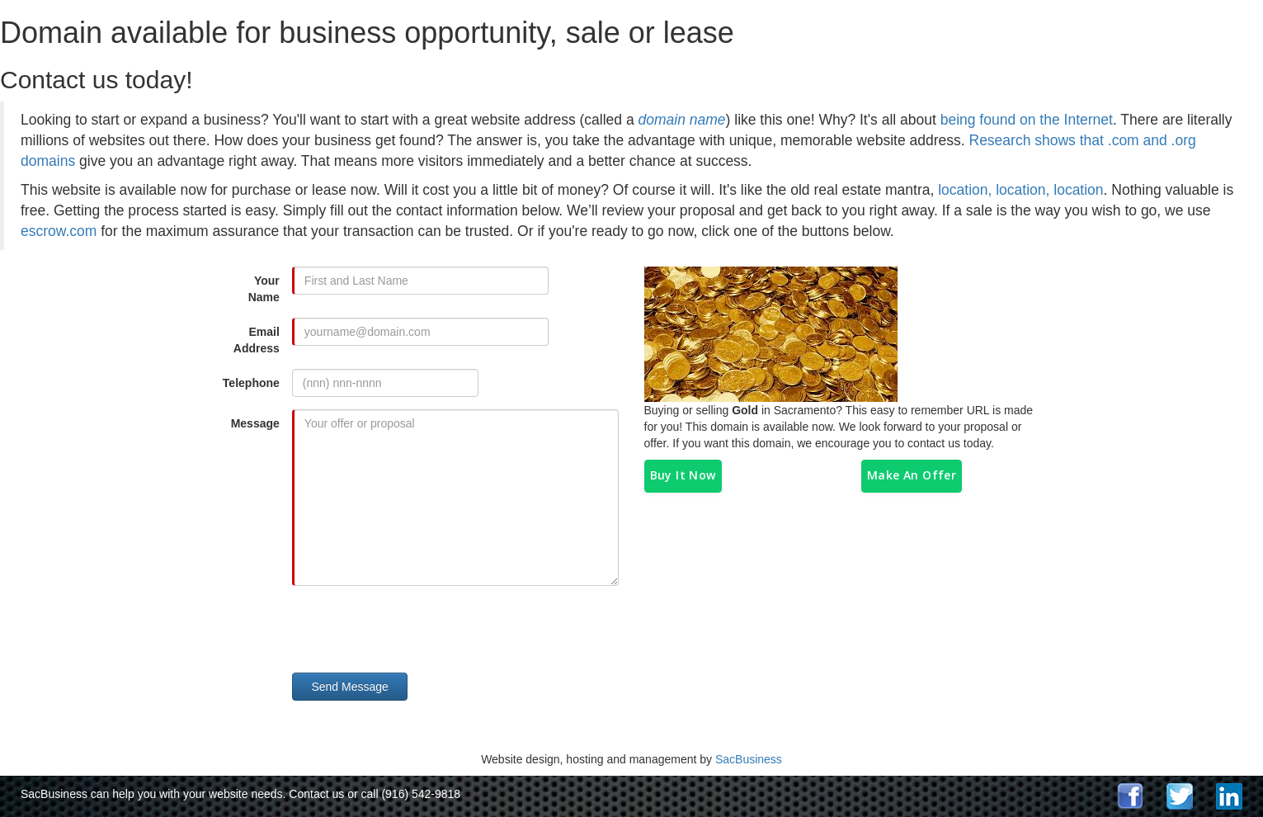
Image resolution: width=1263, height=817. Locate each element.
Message (255, 423)
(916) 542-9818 (420, 793)
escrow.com (59, 231)
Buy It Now (683, 475)
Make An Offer (911, 475)
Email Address (256, 340)
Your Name (264, 289)
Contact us (316, 793)
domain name (682, 119)
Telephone (251, 383)
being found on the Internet (1026, 119)
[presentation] (425, 630)
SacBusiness (748, 759)
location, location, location (1020, 190)
